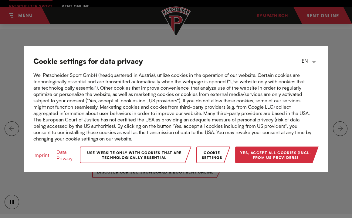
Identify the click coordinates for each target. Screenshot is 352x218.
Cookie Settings (212, 155)
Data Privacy (64, 155)
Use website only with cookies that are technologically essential (134, 155)
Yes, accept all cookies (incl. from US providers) (275, 155)
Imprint (41, 155)
